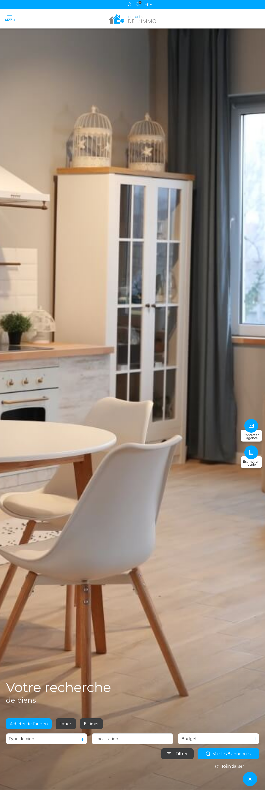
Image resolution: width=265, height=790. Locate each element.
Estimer (91, 727)
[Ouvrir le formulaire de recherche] (177, 757)
